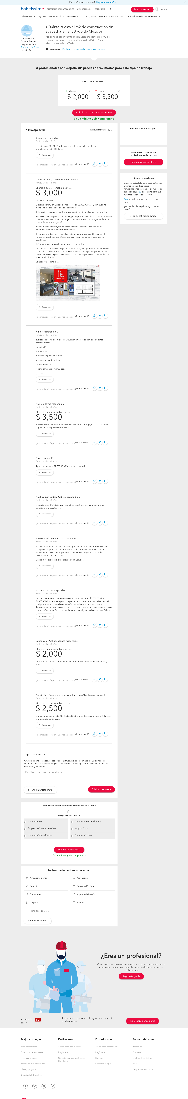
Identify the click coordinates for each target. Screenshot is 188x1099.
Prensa (136, 1064)
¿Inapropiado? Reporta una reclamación (55, 165)
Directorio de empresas (32, 1053)
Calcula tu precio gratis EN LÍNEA (94, 112)
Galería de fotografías (31, 1075)
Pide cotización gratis (69, 850)
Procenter (99, 1058)
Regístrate (63, 1053)
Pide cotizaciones (142, 9)
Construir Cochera (83, 835)
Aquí (126, 199)
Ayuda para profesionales (107, 1047)
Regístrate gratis (131, 976)
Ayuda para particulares (69, 1047)
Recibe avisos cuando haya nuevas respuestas (83, 49)
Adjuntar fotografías (40, 790)
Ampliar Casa (81, 828)
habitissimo (26, 17)
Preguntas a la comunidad (49, 17)
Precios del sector (29, 1058)
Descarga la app (103, 1064)
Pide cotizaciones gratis (142, 1021)
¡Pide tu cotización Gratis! (143, 216)
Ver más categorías (38, 921)
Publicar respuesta (101, 789)
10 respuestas (53, 49)
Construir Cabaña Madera (40, 835)
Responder (45, 155)
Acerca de (137, 1047)
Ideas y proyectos (29, 1070)
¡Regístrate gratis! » (106, 2)
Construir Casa (35, 822)
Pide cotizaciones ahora (143, 162)
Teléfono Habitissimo (142, 1058)
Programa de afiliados (143, 1070)
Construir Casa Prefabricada (88, 822)
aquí (139, 192)
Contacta (137, 1053)
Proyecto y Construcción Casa (42, 828)
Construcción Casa (75, 17)
